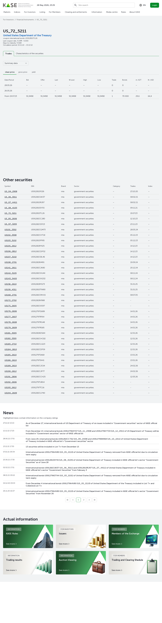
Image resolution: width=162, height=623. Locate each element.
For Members (54, 12)
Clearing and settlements (76, 12)
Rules (123, 12)
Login (154, 5)
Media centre (112, 12)
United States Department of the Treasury (27, 35)
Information (97, 12)
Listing (42, 12)
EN (142, 5)
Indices (17, 12)
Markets (6, 12)
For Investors (30, 12)
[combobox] (142, 5)
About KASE (134, 12)
